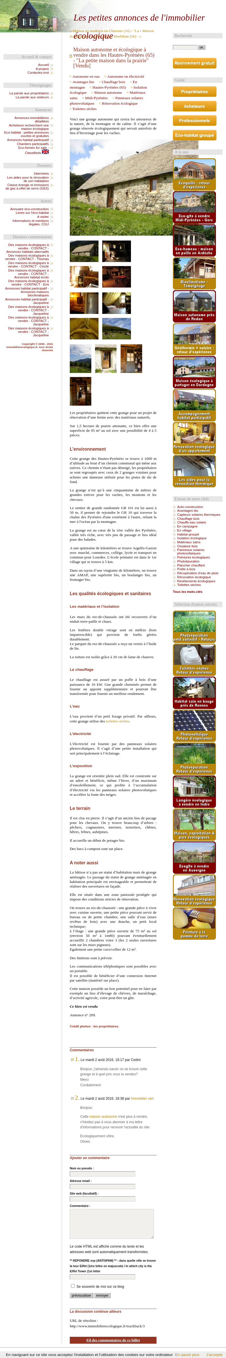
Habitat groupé (188, 534)
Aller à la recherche (194, 5)
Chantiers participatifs (33, 144)
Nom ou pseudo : (82, 1168)
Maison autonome (108, 92)
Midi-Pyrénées (96, 98)
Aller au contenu (143, 5)
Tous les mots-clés (187, 591)
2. (77, 1097)
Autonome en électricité (125, 76)
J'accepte (214, 1355)
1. (77, 1059)
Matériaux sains (188, 542)
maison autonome (103, 1117)
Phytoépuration (188, 561)
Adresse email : (81, 1181)
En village (184, 530)
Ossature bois (187, 546)
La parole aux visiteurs (32, 97)
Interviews (41, 173)
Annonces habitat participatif (28, 140)
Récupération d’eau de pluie (198, 573)
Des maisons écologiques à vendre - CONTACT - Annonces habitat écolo (28, 274)
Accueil (43, 65)
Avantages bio (83, 82)
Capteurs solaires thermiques (198, 514)
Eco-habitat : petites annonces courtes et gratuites (26, 134)
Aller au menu (167, 5)
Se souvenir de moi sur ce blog (100, 1287)
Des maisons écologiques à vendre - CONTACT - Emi (28, 282)
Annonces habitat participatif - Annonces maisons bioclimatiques (27, 292)
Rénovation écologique (120, 103)
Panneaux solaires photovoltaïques (190, 551)
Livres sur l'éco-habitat (32, 212)
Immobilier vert (142, 1099)
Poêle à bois (186, 569)
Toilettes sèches (84, 109)
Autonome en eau (86, 76)
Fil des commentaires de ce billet (113, 1340)
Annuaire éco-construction (29, 209)
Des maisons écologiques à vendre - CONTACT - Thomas (27, 257)
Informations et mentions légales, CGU (30, 222)
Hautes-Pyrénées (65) (109, 87)
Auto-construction (190, 507)
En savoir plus (187, 1355)
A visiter (43, 216)
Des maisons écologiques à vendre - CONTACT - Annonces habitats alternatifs (27, 248)
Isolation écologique (191, 538)
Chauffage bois (113, 82)
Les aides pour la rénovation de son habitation (28, 179)
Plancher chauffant (191, 565)
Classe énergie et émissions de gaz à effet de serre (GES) (27, 186)
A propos (42, 69)
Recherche (183, 35)
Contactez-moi (38, 72)
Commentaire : (80, 1205)
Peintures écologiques (193, 557)
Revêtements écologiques (196, 581)
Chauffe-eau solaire (191, 522)
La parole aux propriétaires (29, 93)
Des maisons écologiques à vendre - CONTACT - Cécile (28, 264)
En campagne (187, 526)
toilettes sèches (117, 721)
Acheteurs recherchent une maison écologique (29, 127)
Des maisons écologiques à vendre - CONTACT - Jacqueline (28, 310)
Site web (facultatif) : (84, 1193)
